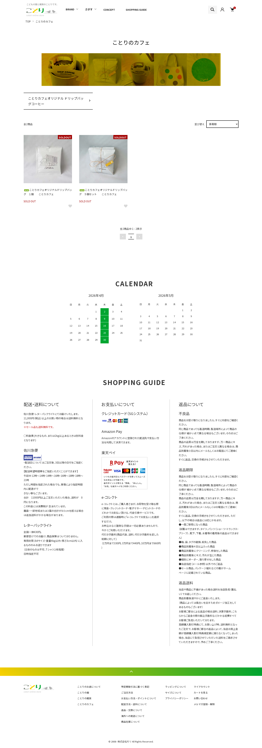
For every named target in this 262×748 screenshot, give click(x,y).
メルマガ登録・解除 (204, 704)
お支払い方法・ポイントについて (138, 698)
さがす (89, 9)
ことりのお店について (89, 686)
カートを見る (201, 692)
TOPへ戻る (131, 671)
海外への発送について (133, 716)
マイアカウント (202, 686)
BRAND (70, 9)
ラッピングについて (175, 686)
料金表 (30, 435)
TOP (28, 21)
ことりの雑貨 (84, 698)
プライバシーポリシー (176, 698)
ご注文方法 (127, 692)
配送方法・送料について (134, 704)
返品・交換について (131, 710)
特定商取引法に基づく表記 (135, 686)
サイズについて (173, 692)
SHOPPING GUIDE (136, 9)
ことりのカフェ (44, 21)
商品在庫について (130, 721)
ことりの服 (83, 692)
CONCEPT (109, 9)
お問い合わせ (201, 698)
